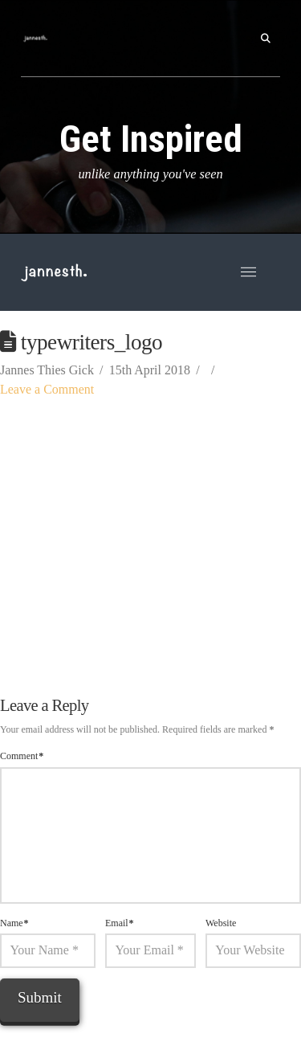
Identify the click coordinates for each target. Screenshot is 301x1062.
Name (14, 923)
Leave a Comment (47, 389)
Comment (21, 756)
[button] (265, 38)
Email (119, 923)
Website (220, 923)
